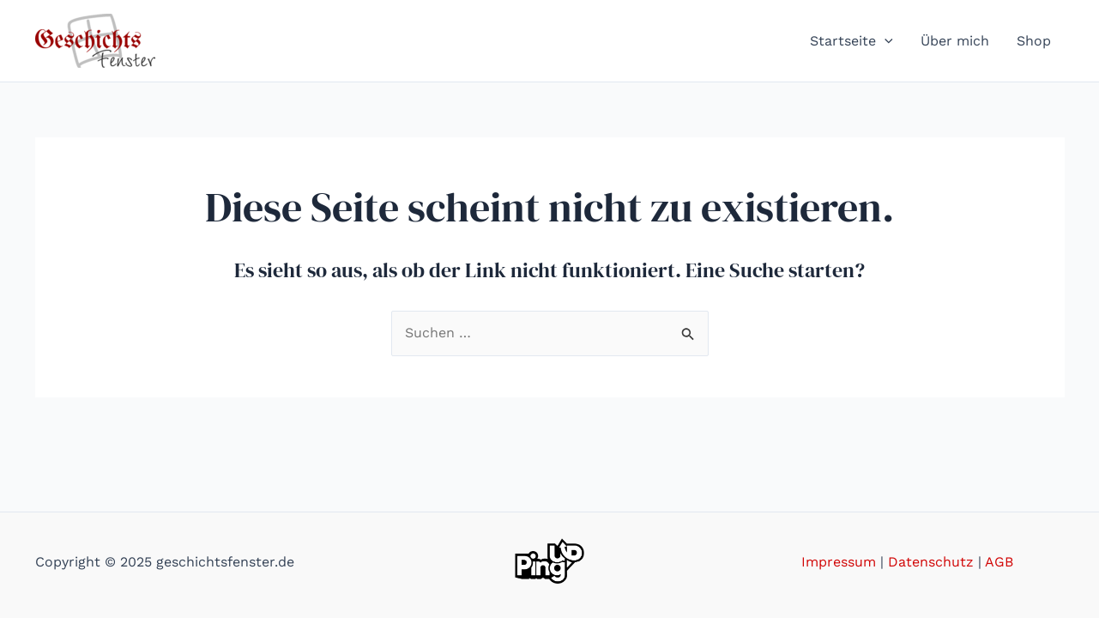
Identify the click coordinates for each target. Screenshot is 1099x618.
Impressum (838, 562)
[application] (884, 41)
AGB (999, 562)
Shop (1034, 41)
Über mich (955, 41)
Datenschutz (931, 562)
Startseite (851, 41)
